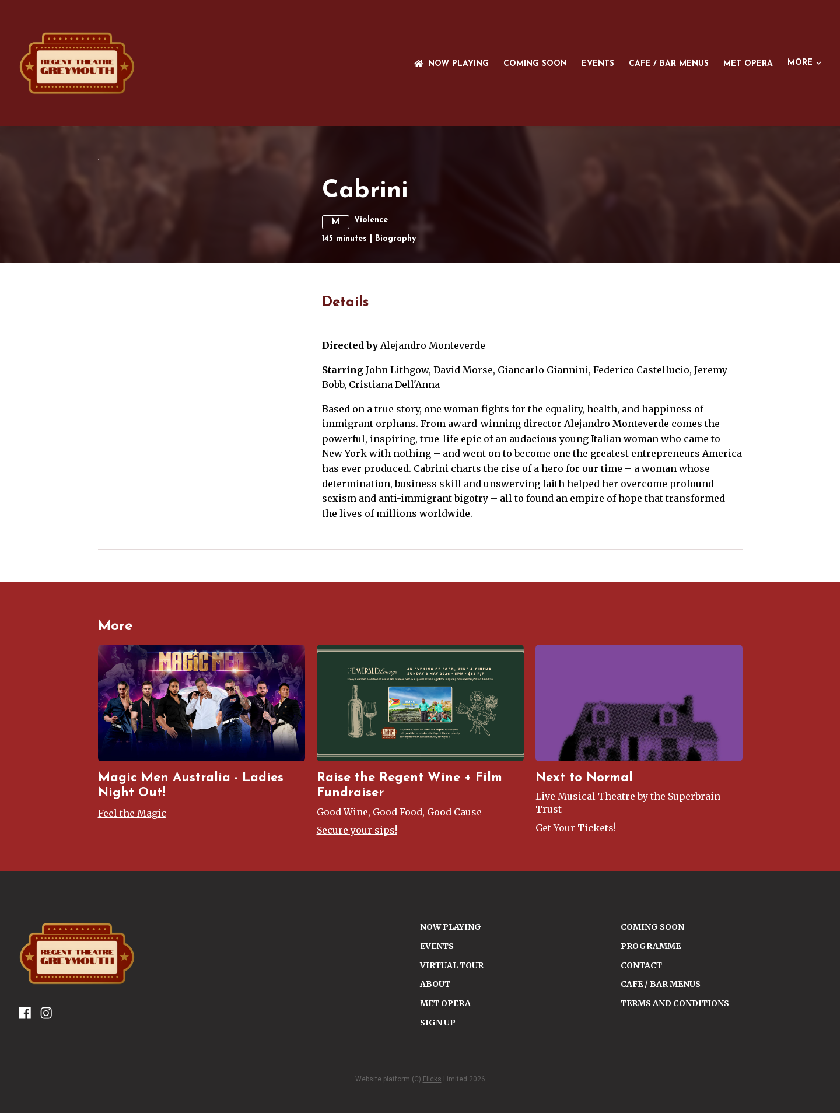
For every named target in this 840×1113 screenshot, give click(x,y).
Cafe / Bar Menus (669, 64)
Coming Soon (535, 64)
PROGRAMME (651, 1064)
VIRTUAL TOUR (452, 1083)
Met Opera (748, 64)
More (804, 62)
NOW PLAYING (451, 64)
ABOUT (435, 1102)
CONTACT (641, 1083)
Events (598, 64)
